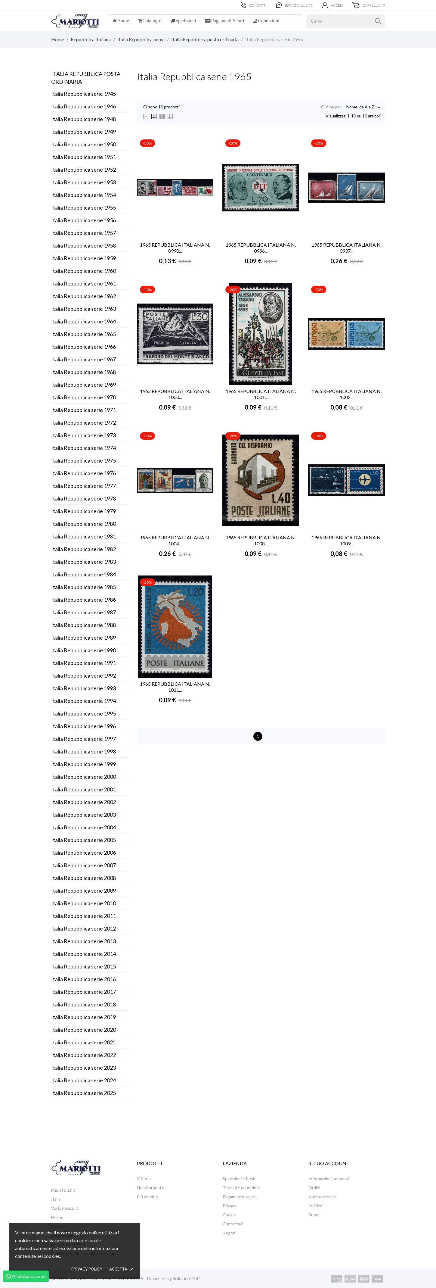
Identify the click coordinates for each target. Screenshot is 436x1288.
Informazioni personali (329, 1178)
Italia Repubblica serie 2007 (83, 865)
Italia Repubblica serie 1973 (83, 435)
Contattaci (233, 1223)
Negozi (229, 1232)
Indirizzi (315, 1205)
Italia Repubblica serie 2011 (83, 915)
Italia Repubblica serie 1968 (83, 372)
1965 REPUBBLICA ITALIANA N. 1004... (175, 540)
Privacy (229, 1205)
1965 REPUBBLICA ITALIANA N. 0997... (346, 248)
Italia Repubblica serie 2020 (83, 1029)
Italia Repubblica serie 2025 (83, 1093)
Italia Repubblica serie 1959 (83, 258)
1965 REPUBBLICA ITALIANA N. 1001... (261, 394)
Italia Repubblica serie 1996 (83, 726)
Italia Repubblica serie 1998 (83, 751)
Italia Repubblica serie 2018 (83, 1004)
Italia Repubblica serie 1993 (83, 688)
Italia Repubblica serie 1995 (83, 713)
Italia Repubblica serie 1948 (83, 119)
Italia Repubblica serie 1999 (83, 764)
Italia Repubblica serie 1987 (83, 612)
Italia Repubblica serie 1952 (83, 169)
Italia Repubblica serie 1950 (83, 144)
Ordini (314, 1187)
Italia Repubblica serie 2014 (83, 953)
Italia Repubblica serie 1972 (83, 422)
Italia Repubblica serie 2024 (83, 1080)
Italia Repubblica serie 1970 (83, 397)
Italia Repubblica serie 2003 (83, 814)
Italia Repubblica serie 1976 (83, 473)
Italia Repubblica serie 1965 (83, 334)
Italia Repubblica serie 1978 (83, 498)
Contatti (253, 5)
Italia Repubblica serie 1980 (83, 523)
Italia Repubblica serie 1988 (83, 625)
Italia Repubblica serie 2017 (83, 991)
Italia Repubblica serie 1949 (83, 131)
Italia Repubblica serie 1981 (83, 536)
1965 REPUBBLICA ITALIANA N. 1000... (175, 394)
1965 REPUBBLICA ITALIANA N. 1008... (261, 540)
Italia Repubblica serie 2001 (83, 789)
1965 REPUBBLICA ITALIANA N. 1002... (346, 394)
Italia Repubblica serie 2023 (83, 1067)
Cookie (229, 1214)
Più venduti (147, 1196)
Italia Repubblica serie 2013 (83, 941)
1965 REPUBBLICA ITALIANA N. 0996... (261, 248)
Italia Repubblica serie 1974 (83, 447)
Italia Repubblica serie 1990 (83, 650)
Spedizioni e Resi (238, 1178)
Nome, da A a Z (360, 107)
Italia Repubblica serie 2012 (83, 928)
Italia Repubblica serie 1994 (83, 700)
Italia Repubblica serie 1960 (83, 270)
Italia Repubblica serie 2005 (83, 840)
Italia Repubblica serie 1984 (83, 574)
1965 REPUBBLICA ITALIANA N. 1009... (346, 540)
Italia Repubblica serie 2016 (83, 979)
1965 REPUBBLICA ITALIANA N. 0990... (175, 248)
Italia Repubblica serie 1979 (83, 511)
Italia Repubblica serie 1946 (83, 106)
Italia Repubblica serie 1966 (83, 346)
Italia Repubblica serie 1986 (83, 599)
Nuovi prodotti (150, 1187)
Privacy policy (86, 1269)
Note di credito (322, 1196)
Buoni (313, 1214)
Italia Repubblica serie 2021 (83, 1042)
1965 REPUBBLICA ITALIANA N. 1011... (175, 687)
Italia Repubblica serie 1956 (83, 220)
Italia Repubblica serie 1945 (83, 93)
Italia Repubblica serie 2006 (83, 852)
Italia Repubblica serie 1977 (83, 485)
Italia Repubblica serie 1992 (83, 675)
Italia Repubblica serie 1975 (83, 460)
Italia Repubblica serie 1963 (83, 308)
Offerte (144, 1178)
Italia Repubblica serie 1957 (83, 232)
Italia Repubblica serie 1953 (83, 182)
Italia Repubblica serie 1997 (83, 738)
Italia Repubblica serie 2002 (83, 802)
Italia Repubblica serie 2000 (83, 776)
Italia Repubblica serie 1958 (83, 245)
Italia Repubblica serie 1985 (83, 587)
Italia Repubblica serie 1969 (83, 384)
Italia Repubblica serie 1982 (83, 549)
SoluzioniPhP (186, 1278)
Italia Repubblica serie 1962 (83, 296)
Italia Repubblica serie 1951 (83, 157)
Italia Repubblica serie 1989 (83, 637)
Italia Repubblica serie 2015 (83, 966)
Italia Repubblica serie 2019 (83, 1017)
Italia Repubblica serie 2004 (83, 827)
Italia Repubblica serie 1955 (83, 207)
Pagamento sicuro (240, 1196)
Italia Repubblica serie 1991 (83, 663)
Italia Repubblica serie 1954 (83, 195)
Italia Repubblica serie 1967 (83, 359)
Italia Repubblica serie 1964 (83, 321)
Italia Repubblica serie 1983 (83, 561)
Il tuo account (329, 1163)
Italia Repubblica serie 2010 (83, 903)
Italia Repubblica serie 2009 (83, 890)
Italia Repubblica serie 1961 (83, 283)
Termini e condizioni (241, 1187)
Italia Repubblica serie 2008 (83, 878)
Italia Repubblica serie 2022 (83, 1055)
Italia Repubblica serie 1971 (83, 410)
